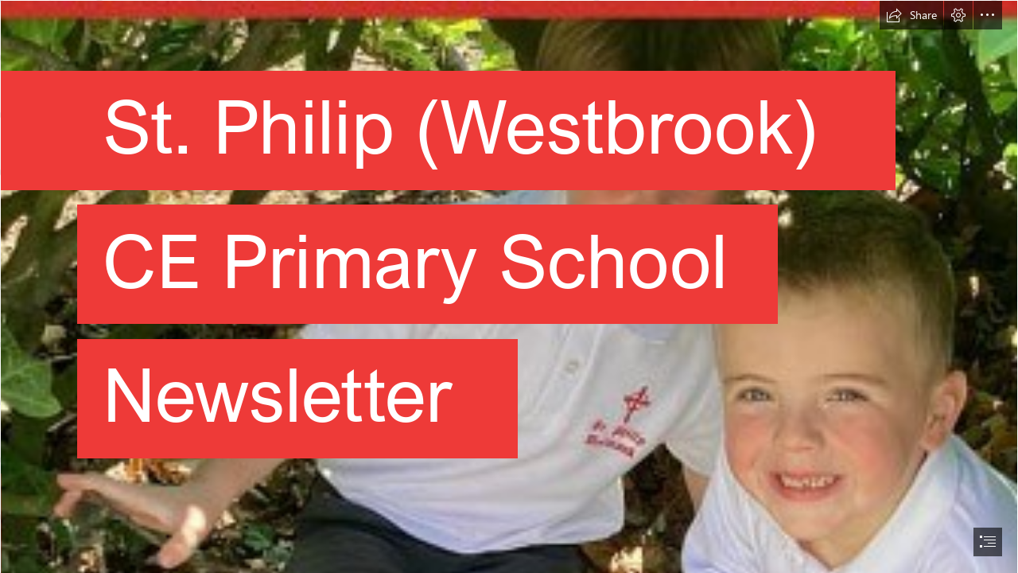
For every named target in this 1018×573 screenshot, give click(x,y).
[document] (509, 286)
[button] (911, 15)
